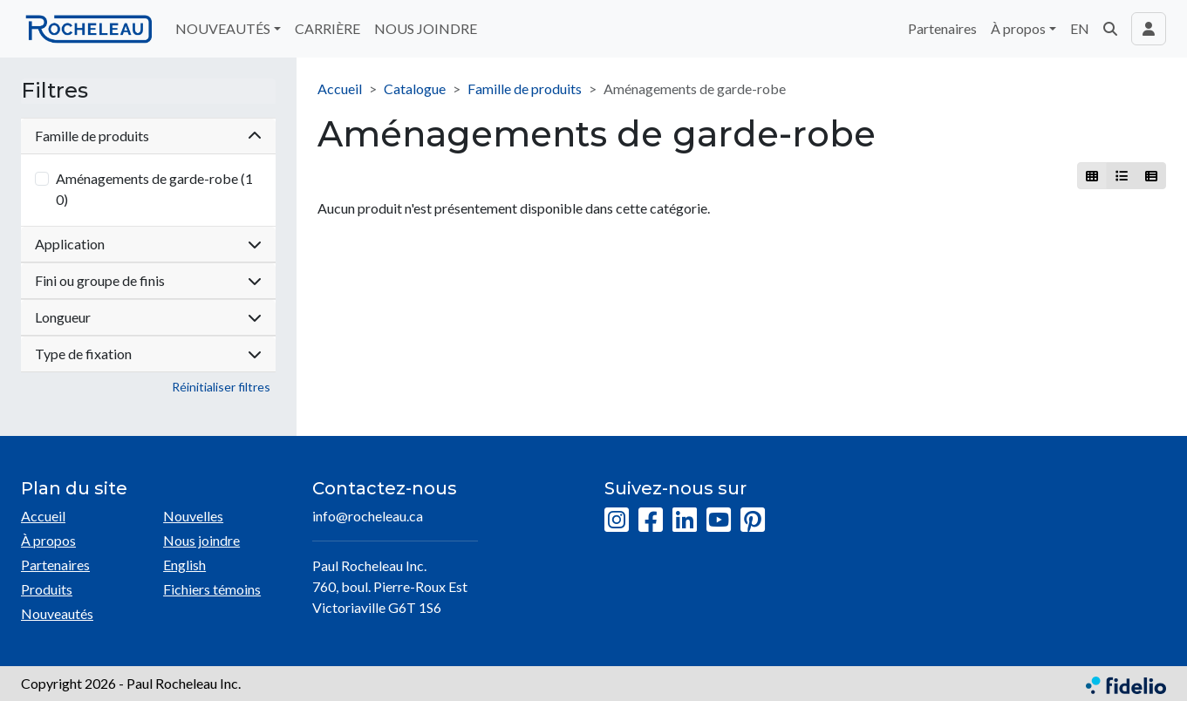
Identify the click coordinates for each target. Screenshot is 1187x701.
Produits (46, 589)
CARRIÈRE (327, 28)
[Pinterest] (752, 520)
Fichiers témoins (212, 589)
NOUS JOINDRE (425, 28)
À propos (48, 540)
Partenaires (942, 28)
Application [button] (148, 243)
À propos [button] (1018, 28)
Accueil (339, 88)
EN (1079, 28)
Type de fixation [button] (148, 353)
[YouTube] (718, 520)
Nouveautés (57, 613)
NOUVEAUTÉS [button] (222, 28)
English (184, 564)
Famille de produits (524, 88)
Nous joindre (201, 540)
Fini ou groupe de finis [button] (148, 280)
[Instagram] (616, 520)
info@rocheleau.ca (367, 515)
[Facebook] (650, 520)
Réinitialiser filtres (221, 386)
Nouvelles (193, 515)
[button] (1110, 29)
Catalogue (415, 88)
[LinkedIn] (684, 520)
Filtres (54, 90)
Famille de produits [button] (148, 135)
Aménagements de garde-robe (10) (154, 189)
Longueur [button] (148, 317)
